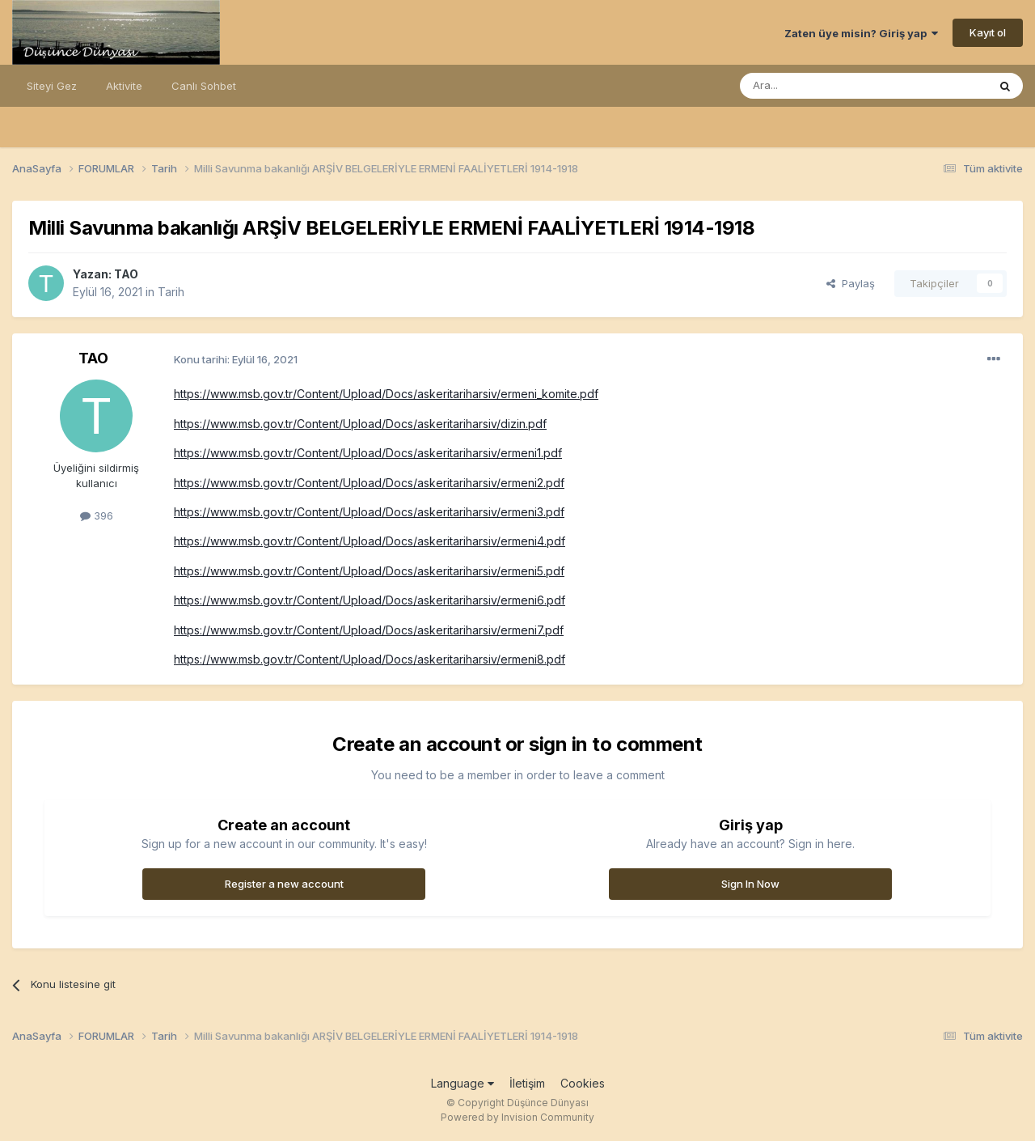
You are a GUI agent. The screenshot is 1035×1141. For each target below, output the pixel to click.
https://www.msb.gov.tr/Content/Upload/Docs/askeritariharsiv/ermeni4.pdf (369, 541)
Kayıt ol (988, 32)
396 (96, 515)
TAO (126, 274)
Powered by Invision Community (517, 1117)
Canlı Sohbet (203, 85)
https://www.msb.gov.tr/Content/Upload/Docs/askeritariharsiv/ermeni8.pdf (369, 659)
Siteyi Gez (52, 85)
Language (462, 1083)
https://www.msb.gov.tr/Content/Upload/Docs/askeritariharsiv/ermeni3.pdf (369, 512)
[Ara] (822, 86)
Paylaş (850, 283)
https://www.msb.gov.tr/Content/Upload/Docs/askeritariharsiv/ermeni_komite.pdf (386, 394)
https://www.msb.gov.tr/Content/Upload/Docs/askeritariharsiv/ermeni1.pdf (368, 453)
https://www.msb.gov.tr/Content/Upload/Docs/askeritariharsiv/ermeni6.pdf (369, 600)
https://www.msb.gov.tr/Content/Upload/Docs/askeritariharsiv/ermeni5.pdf (369, 571)
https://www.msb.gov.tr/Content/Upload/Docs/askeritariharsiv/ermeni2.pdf (369, 483)
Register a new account (284, 883)
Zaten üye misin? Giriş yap (861, 33)
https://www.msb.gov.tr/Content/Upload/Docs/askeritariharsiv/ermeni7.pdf (369, 630)
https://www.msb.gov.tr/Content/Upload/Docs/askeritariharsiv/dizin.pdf (360, 424)
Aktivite (124, 85)
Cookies (582, 1083)
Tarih (171, 292)
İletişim (527, 1083)
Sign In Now (750, 883)
